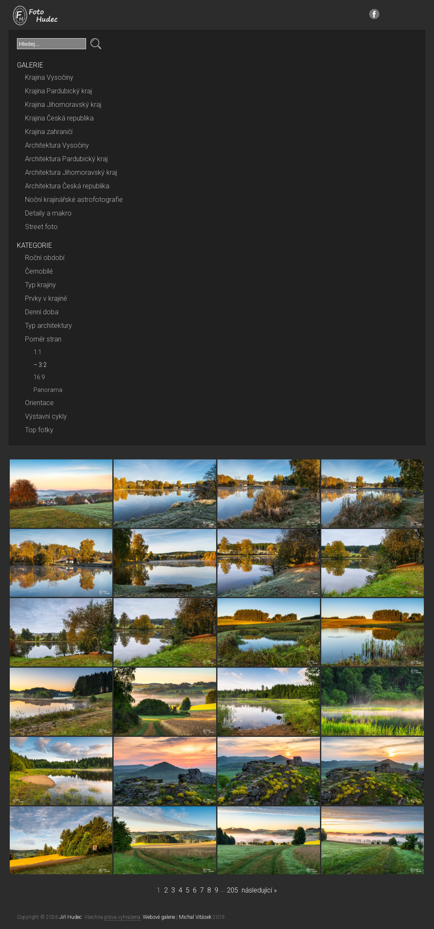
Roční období (44, 258)
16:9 (39, 377)
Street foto (41, 227)
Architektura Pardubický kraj (66, 159)
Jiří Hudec (70, 917)
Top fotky (39, 430)
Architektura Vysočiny (57, 145)
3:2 (43, 364)
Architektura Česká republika (67, 186)
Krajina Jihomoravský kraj (63, 105)
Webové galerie (159, 917)
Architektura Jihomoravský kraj (71, 172)
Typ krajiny (40, 285)
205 (232, 890)
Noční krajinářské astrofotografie (74, 200)
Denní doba (41, 312)
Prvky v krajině (46, 298)
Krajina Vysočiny (49, 77)
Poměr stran (43, 339)
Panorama (47, 389)
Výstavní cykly (46, 416)
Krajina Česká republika (59, 118)
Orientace (39, 403)
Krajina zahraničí (48, 132)
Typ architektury (48, 326)
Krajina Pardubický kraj (58, 91)
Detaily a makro (48, 213)
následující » (259, 890)
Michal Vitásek (195, 917)
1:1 (37, 352)
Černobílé (39, 271)
